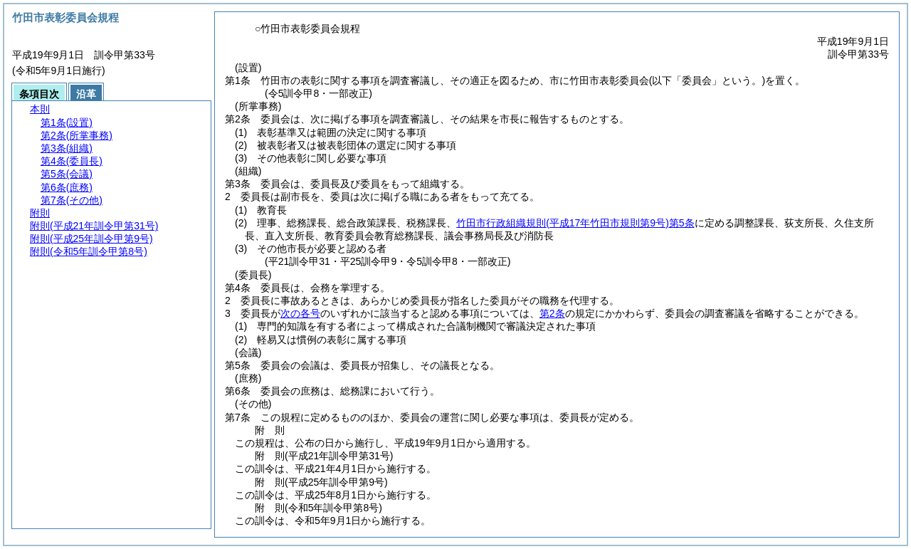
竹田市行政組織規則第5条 (575, 223)
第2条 (552, 313)
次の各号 (300, 313)
